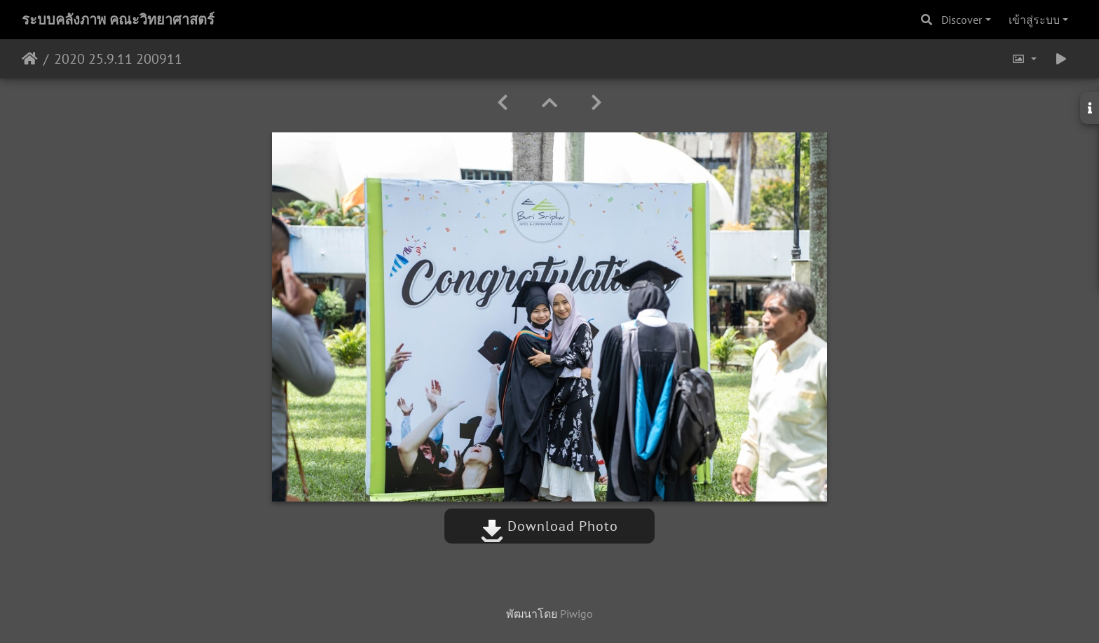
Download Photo (549, 526)
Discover (961, 20)
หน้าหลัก (30, 58)
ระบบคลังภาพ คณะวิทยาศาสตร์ (118, 20)
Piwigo (576, 614)
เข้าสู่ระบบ (1034, 20)
